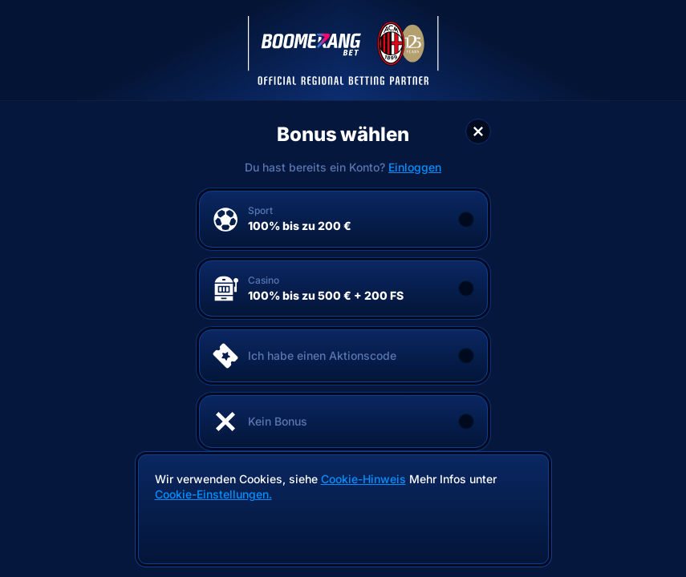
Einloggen (414, 167)
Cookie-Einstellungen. (213, 494)
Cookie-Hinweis (363, 479)
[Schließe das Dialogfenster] (478, 131)
